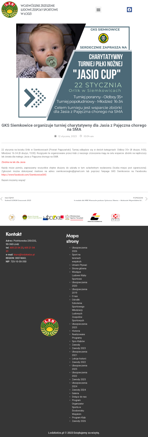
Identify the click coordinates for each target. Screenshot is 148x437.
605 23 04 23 (16, 247)
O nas (75, 296)
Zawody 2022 (79, 362)
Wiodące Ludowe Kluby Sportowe (79, 275)
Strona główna (79, 268)
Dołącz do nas (79, 396)
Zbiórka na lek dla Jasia (13, 162)
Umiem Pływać (79, 265)
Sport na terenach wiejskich (76, 258)
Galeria (75, 393)
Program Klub (79, 417)
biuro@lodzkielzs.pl (24, 254)
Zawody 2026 (79, 421)
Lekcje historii (79, 358)
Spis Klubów (78, 341)
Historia (76, 331)
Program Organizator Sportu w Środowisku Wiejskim (78, 407)
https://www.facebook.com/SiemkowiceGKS (23, 174)
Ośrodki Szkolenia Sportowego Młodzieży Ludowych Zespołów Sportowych (78, 310)
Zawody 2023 (79, 348)
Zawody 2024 (79, 389)
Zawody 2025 (79, 379)
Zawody (76, 344)
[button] (98, 10)
